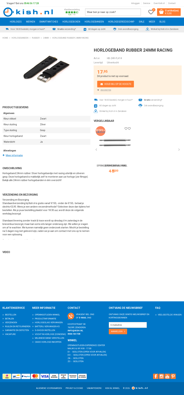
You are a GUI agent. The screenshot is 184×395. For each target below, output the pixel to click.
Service (146, 3)
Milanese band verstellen (49, 338)
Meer (152, 22)
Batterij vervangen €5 (47, 326)
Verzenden (11, 322)
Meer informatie (14, 155)
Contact (172, 3)
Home (4, 22)
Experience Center (95, 345)
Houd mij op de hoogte (117, 84)
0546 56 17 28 (31, 3)
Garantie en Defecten (17, 330)
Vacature (10, 334)
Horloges (16, 22)
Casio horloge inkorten (48, 342)
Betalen (9, 318)
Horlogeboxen (71, 22)
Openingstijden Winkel (47, 314)
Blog (162, 22)
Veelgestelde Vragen (170, 314)
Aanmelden (117, 331)
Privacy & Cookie (74, 388)
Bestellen (10, 314)
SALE (141, 22)
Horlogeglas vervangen (49, 322)
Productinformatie (45, 318)
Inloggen (135, 3)
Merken (30, 22)
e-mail (82, 317)
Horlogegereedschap (121, 22)
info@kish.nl (75, 330)
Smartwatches (48, 22)
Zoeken (136, 12)
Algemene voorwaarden (49, 388)
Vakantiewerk (94, 388)
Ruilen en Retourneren (17, 326)
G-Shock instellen (45, 330)
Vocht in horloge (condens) (50, 334)
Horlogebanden (94, 22)
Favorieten (106, 90)
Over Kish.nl (159, 3)
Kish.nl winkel (112, 388)
